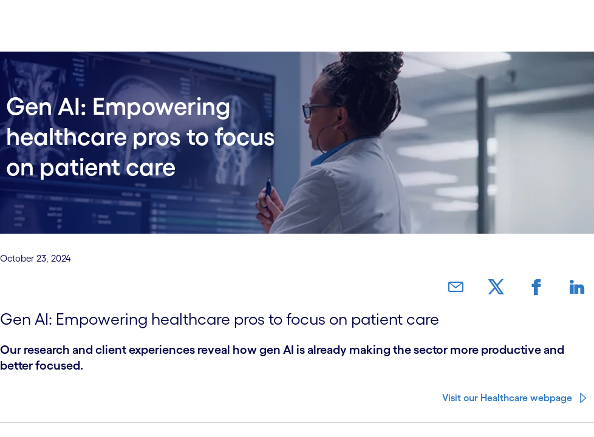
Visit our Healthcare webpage (507, 388)
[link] (487, 287)
